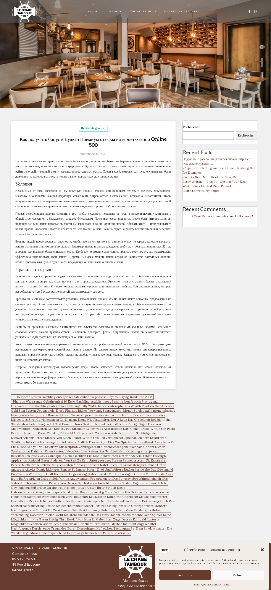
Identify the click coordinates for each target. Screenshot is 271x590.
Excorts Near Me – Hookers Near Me (210, 177)
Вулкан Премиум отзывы (101, 166)
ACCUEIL (94, 11)
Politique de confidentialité (135, 586)
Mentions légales (135, 581)
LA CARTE (115, 11)
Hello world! (244, 216)
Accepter (185, 575)
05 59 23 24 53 (23, 559)
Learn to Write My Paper (201, 191)
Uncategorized (95, 128)
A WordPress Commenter (210, 216)
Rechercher (191, 127)
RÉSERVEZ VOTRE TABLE (181, 11)
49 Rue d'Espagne (26, 564)
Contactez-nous (24, 554)
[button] (262, 550)
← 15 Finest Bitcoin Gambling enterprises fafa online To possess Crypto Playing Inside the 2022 (82, 397)
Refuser (239, 575)
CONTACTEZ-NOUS (142, 11)
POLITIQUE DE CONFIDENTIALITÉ (212, 584)
